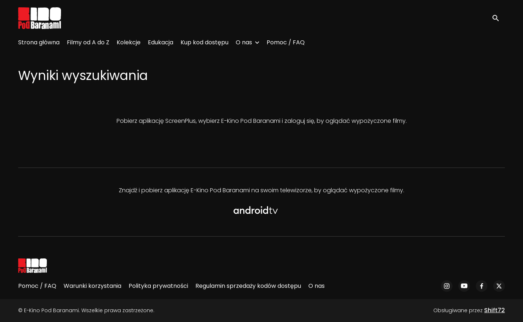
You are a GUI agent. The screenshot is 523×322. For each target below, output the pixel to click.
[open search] (498, 18)
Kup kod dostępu (204, 42)
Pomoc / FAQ (286, 42)
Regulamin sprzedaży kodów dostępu (248, 286)
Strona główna (39, 42)
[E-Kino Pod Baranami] (32, 265)
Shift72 (494, 310)
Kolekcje (129, 42)
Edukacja (160, 42)
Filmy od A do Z (88, 42)
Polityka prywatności (158, 286)
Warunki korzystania (92, 286)
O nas (244, 42)
